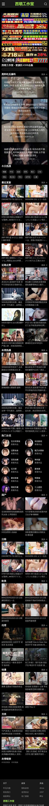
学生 (20, 177)
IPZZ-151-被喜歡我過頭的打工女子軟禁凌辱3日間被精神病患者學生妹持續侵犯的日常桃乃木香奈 (36, 324)
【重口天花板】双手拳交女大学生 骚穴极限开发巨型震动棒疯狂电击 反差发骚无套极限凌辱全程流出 (36, 753)
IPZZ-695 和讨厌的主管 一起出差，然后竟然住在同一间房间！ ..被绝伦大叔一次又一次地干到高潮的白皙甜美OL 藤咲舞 (36, 409)
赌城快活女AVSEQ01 (34, 343)
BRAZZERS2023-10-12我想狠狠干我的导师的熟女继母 (36, 599)
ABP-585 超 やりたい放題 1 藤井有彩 (12, 238)
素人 (32, 172)
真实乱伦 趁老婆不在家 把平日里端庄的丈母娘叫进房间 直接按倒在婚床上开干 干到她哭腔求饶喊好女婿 (13, 283)
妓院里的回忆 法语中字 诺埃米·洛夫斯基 (12, 643)
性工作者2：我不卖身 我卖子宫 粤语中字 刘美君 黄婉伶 (36, 664)
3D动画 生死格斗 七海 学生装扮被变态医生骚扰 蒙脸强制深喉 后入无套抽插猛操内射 (36, 688)
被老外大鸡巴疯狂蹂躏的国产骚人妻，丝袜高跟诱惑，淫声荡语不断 (13, 344)
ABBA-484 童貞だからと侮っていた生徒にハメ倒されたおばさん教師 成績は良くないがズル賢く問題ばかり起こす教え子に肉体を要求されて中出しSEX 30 (36, 218)
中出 (11, 172)
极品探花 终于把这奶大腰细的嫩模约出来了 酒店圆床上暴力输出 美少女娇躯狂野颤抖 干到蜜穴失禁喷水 (35, 368)
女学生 (28, 177)
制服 (4, 172)
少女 (39, 172)
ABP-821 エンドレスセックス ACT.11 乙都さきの (35, 259)
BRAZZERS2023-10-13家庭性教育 (12, 619)
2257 (42, 792)
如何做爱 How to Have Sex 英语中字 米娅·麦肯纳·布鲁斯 (36, 643)
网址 (41, 796)
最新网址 (6, 796)
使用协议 (25, 792)
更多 (44, 74)
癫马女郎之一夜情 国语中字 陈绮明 (12, 663)
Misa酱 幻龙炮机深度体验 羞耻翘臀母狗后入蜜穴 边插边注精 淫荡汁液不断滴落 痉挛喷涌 (35, 283)
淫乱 (4, 177)
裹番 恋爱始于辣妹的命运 (12, 686)
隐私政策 (25, 788)
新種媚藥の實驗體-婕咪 (11, 387)
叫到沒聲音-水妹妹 (9, 532)
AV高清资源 (6, 762)
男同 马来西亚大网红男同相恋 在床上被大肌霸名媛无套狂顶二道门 (35, 732)
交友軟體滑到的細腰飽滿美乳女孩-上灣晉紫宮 (13, 513)
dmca (42, 788)
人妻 (35, 177)
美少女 (12, 177)
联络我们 (6, 792)
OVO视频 (14, 762)
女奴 (18, 172)
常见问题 (6, 788)
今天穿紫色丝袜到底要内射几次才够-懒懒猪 (36, 513)
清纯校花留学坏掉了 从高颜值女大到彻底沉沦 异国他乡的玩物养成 (12, 368)
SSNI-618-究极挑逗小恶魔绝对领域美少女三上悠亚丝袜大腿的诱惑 (36, 430)
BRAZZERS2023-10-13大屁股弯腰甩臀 (35, 619)
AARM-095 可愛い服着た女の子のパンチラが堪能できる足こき (13, 430)
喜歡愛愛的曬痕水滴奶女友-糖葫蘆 (35, 533)
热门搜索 (25, 796)
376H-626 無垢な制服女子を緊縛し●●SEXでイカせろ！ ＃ (12, 218)
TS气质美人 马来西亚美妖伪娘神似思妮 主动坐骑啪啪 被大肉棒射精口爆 (12, 732)
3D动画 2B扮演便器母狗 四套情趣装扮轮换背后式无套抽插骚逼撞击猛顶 (13, 708)
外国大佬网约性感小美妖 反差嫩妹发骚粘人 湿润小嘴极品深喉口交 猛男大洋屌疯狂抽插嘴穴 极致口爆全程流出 (12, 753)
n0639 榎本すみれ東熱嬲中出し (13, 324)
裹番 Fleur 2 (30, 707)
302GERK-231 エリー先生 (36, 199)
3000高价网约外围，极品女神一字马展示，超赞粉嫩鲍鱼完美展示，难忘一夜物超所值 (13, 303)
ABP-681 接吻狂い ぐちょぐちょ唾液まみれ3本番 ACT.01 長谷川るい (12, 259)
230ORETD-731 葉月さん (12, 199)
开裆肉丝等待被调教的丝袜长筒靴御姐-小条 (36, 303)
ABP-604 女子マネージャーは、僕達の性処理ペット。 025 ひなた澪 (35, 239)
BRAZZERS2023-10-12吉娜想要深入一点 (12, 599)
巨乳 (25, 172)
